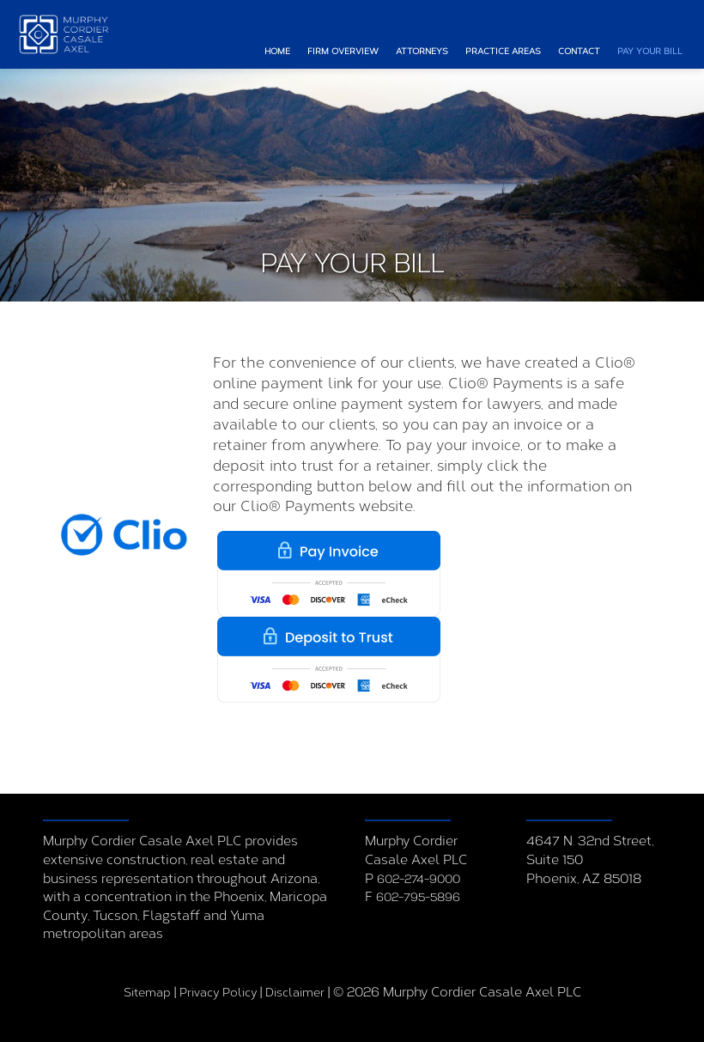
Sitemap (147, 992)
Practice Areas (503, 51)
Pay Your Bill (650, 51)
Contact (579, 51)
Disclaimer (295, 992)
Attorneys (422, 51)
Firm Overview (343, 51)
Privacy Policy (218, 992)
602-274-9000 (418, 879)
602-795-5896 (418, 897)
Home (277, 51)
